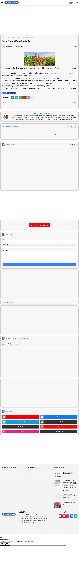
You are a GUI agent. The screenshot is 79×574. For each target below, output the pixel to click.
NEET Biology (58, 431)
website (20, 426)
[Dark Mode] (77, 2)
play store (60, 422)
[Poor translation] (7, 544)
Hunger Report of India (69, 502)
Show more (72, 126)
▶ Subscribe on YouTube (39, 225)
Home (3, 38)
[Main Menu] (2, 2)
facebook (60, 417)
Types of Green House (69, 472)
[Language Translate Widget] (10, 343)
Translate (14, 345)
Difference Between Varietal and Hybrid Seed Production (70, 495)
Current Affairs (10, 38)
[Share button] (32, 97)
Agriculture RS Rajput (43, 113)
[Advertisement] (39, 20)
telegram (22, 422)
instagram (22, 431)
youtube (21, 417)
